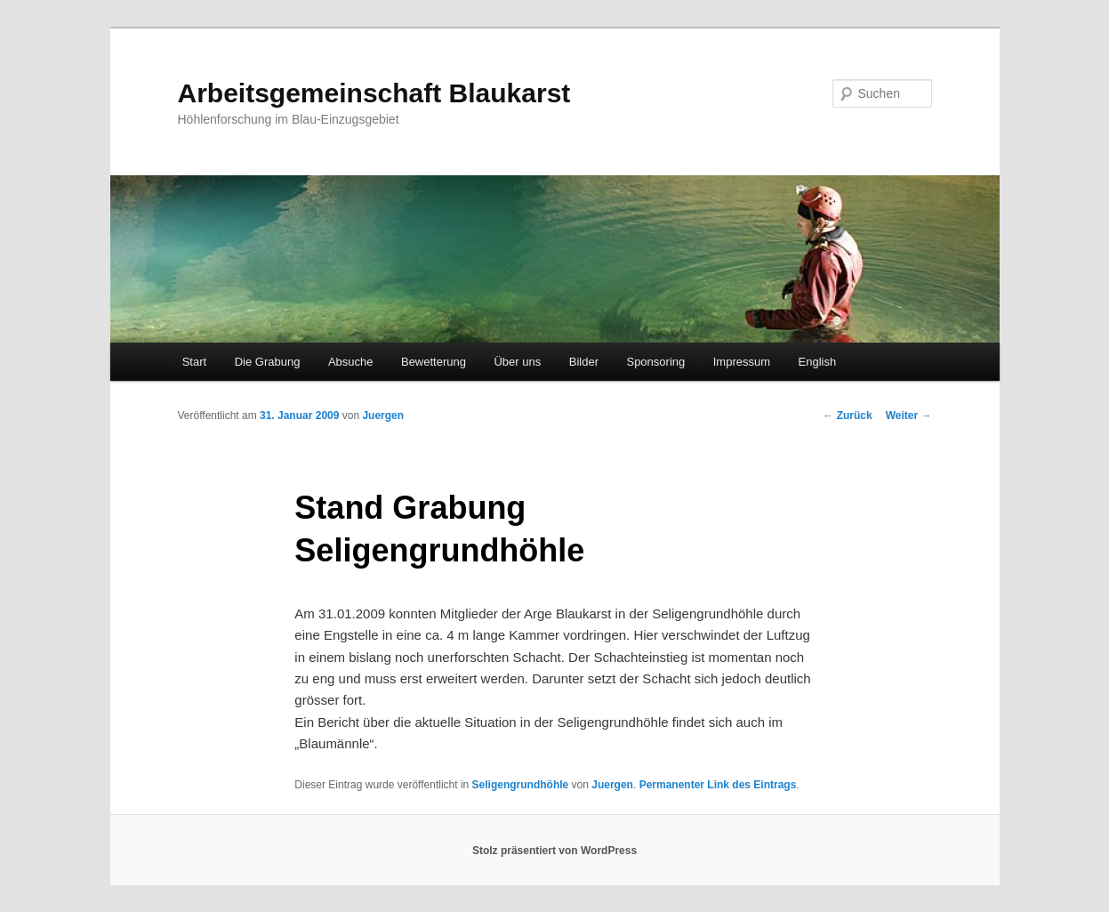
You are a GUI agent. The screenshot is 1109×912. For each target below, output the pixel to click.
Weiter (909, 415)
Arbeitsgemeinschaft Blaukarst (374, 93)
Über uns (517, 361)
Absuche (351, 361)
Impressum (741, 361)
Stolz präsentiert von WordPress (554, 850)
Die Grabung (268, 361)
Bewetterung (433, 361)
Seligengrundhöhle (520, 785)
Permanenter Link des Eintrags (718, 785)
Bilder (584, 361)
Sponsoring (655, 361)
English (818, 361)
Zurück (847, 415)
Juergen (383, 415)
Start (194, 361)
